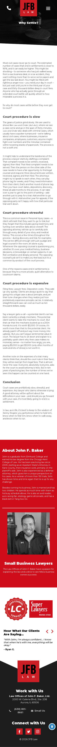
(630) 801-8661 (17, 711)
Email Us (38, 710)
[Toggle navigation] (48, 8)
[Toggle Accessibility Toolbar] (52, 726)
